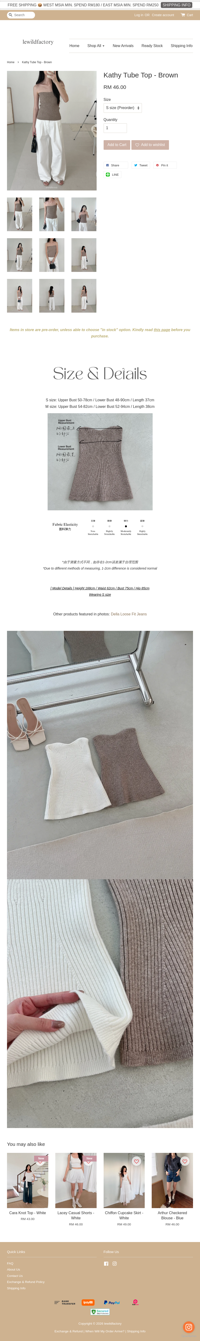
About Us (13, 1269)
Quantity (111, 120)
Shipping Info (182, 46)
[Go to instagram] (189, 1327)
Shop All (96, 46)
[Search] (21, 15)
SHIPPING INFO (176, 5)
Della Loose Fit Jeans (129, 614)
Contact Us (15, 1276)
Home (74, 46)
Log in (138, 15)
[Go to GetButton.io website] (188, 1336)
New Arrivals (123, 46)
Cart (190, 15)
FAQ (10, 1263)
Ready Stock (152, 46)
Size (107, 100)
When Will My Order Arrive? (104, 1331)
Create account (163, 15)
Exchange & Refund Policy (26, 1282)
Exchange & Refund (68, 1331)
